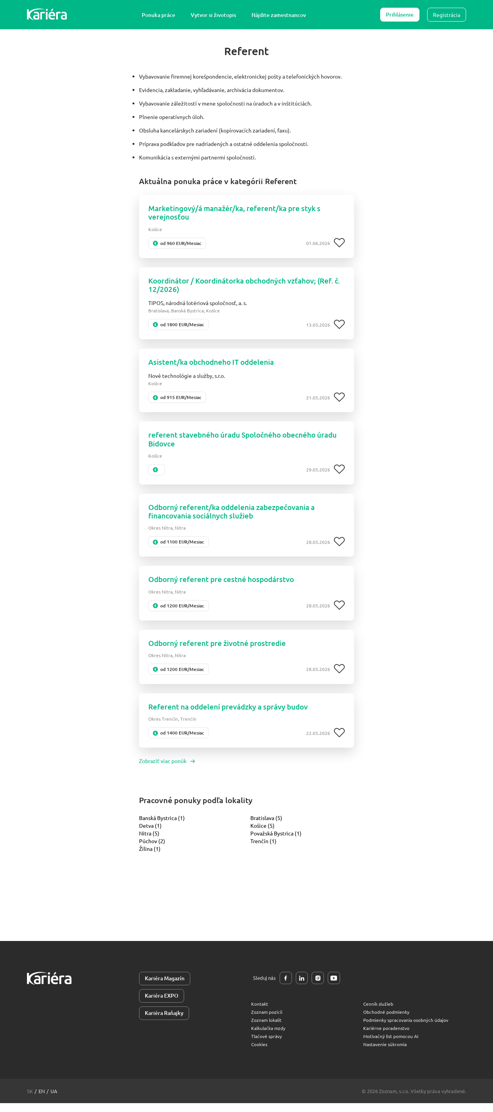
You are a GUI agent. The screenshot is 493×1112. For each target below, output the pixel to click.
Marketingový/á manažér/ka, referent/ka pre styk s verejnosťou (239, 213)
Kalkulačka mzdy (270, 1036)
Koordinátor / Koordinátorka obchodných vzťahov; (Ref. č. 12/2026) (238, 287)
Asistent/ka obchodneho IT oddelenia (215, 365)
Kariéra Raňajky (164, 1022)
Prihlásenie (400, 14)
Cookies (260, 1053)
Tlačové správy (268, 1045)
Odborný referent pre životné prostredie (220, 650)
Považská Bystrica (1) (276, 841)
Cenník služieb (379, 1012)
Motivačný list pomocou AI (393, 1045)
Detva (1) (150, 833)
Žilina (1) (150, 856)
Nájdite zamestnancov (280, 14)
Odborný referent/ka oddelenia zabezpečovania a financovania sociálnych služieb (237, 517)
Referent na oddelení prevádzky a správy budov (233, 714)
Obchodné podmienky (388, 1020)
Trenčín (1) (263, 848)
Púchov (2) (152, 848)
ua (53, 1100)
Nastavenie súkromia (386, 1053)
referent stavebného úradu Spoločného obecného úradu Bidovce (237, 443)
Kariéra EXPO (161, 1004)
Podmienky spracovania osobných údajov (409, 1028)
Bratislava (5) (266, 825)
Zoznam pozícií (267, 1020)
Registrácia (446, 14)
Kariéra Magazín (164, 986)
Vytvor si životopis (215, 14)
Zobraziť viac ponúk (167, 768)
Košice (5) (262, 833)
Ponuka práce (160, 14)
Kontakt (260, 1012)
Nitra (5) (149, 841)
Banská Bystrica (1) (162, 825)
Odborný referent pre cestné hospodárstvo (225, 585)
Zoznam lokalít (268, 1028)
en (42, 1100)
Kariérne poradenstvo (388, 1036)
